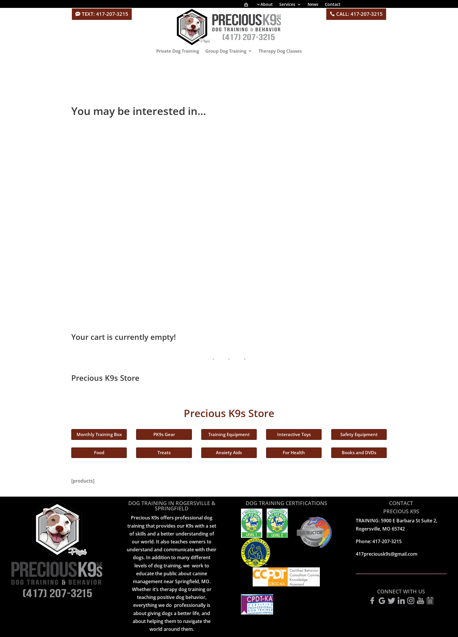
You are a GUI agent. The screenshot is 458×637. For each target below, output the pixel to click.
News (313, 4)
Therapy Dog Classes (280, 51)
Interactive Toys (294, 434)
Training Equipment (229, 434)
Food (99, 452)
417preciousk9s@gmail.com (386, 554)
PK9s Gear (164, 434)
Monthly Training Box (99, 434)
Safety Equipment (359, 434)
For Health (294, 452)
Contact (333, 4)
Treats (164, 452)
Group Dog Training (225, 51)
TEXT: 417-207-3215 (105, 14)
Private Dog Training (177, 51)
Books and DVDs (359, 452)
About (267, 4)
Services (287, 4)
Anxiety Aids (229, 452)
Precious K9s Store (229, 413)
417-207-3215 (387, 541)
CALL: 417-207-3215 (359, 14)
